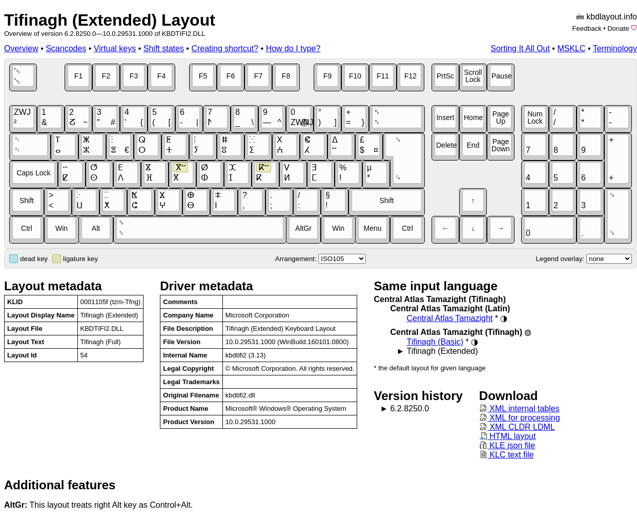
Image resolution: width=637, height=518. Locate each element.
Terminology (615, 48)
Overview (21, 48)
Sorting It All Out (520, 48)
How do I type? (293, 48)
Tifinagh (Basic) (434, 341)
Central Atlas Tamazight (449, 318)
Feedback (587, 28)
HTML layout (507, 436)
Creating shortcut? (224, 48)
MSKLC (571, 48)
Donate (618, 28)
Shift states (163, 48)
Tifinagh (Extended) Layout (109, 20)
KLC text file (506, 454)
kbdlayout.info (611, 16)
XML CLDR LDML (517, 427)
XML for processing (519, 417)
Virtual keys (115, 48)
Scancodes (66, 48)
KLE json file (507, 445)
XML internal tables (519, 408)
